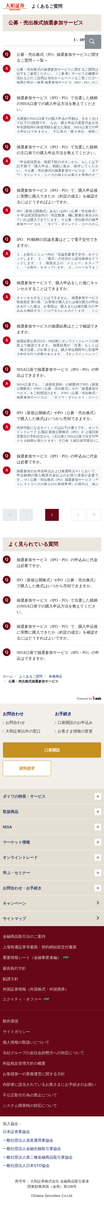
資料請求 (27, 768)
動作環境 (10, 1021)
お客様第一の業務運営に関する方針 (34, 1074)
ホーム (8, 676)
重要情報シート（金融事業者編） (36, 957)
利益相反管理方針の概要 (24, 1063)
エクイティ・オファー (26, 999)
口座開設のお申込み (75, 722)
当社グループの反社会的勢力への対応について (43, 1053)
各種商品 (55, 676)
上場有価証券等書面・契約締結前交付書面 (40, 947)
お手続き (63, 713)
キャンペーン (14, 903)
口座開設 (52, 750)
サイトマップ (14, 918)
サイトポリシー (16, 1031)
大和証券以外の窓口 (23, 731)
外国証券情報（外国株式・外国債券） (36, 989)
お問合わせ (13, 713)
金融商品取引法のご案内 (24, 936)
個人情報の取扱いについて (26, 1042)
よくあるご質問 (30, 676)
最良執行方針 (14, 968)
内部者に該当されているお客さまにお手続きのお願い (49, 1084)
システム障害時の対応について (30, 1105)
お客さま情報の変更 (75, 731)
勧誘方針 (10, 979)
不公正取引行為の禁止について (30, 1095)
